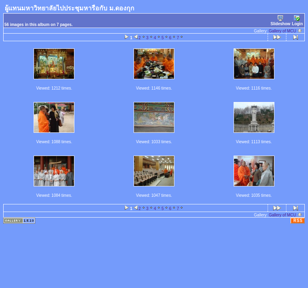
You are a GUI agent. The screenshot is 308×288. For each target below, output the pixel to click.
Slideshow (280, 20)
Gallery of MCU (285, 31)
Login (297, 20)
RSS (298, 220)
